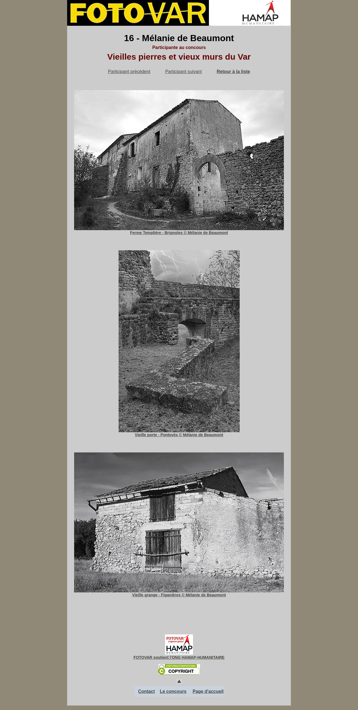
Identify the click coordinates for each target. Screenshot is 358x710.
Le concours (173, 691)
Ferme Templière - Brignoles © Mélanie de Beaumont (179, 230)
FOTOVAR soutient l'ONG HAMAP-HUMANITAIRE (178, 657)
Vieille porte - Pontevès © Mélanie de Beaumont (179, 433)
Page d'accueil (208, 691)
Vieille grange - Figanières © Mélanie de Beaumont (179, 593)
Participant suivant (183, 71)
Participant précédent (129, 71)
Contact (146, 691)
